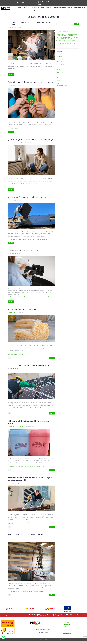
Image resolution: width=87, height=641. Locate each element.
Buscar (57, 21)
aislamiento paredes (14, 353)
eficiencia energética (14, 71)
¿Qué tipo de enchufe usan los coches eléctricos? (66, 41)
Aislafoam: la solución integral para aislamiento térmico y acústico (28, 422)
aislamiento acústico (19, 466)
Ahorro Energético (12, 85)
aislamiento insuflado (22, 591)
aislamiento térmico (19, 186)
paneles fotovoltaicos (30, 239)
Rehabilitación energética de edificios (63, 83)
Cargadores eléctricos (13, 253)
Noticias (58, 74)
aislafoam (12, 466)
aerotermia (12, 522)
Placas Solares (65, 631)
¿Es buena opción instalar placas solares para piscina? (27, 197)
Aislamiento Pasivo (60, 63)
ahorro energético (13, 239)
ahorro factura (21, 410)
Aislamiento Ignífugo (60, 59)
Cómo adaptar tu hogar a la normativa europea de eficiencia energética (29, 23)
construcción (33, 466)
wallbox (14, 298)
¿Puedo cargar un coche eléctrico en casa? (23, 250)
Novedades (58, 75)
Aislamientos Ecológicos (61, 66)
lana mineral (13, 354)
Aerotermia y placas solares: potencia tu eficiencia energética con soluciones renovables (30, 479)
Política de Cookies (63, 639)
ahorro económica (18, 522)
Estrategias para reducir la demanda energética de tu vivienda (30, 82)
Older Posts (11, 601)
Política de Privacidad (43, 639)
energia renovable (36, 296)
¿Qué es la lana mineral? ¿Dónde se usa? (22, 309)
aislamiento (12, 186)
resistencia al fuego (20, 354)
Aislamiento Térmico (20, 142)
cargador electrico (14, 296)
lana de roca (46, 353)
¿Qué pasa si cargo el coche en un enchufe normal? (66, 40)
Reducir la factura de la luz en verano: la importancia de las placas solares (29, 366)
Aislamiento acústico (13, 426)
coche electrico (21, 296)
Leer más (11, 74)
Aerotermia (11, 483)
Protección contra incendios (61, 82)
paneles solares (38, 239)
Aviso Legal (25, 639)
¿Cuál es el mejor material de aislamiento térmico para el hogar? (31, 139)
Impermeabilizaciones (60, 70)
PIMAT (57, 77)
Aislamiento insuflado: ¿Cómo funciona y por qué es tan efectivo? (28, 535)
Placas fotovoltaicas (20, 371)
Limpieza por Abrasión (60, 72)
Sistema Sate (64, 626)
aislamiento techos (22, 353)
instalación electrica (44, 296)
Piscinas (10, 200)
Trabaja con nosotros (66, 633)
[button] (3, 637)
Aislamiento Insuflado (13, 539)
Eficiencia (11, 27)
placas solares (44, 239)
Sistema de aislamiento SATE (62, 85)
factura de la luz (35, 410)
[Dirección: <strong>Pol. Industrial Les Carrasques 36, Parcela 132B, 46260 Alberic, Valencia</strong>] (53, 615)
